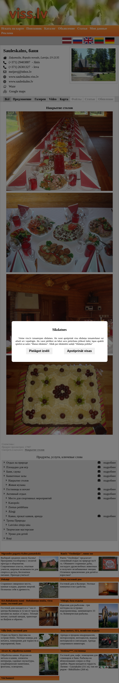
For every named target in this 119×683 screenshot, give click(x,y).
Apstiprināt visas (79, 351)
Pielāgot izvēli (39, 351)
